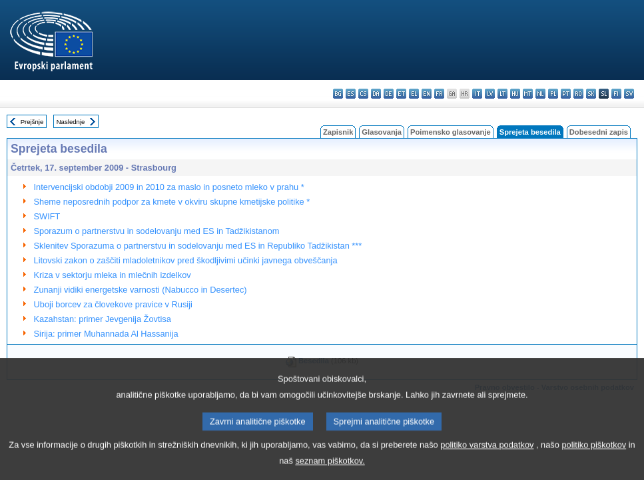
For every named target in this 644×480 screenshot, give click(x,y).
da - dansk (376, 94)
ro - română (578, 94)
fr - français (439, 94)
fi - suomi (616, 94)
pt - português (566, 94)
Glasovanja (382, 132)
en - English (427, 94)
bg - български (338, 94)
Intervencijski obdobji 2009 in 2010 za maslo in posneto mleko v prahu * (169, 187)
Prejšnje (32, 121)
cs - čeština (363, 94)
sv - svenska (629, 94)
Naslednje (71, 121)
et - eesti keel (401, 94)
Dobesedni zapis (598, 132)
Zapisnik (338, 132)
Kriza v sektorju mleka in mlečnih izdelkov (112, 275)
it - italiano (477, 94)
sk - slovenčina (591, 94)
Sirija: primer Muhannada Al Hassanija (106, 334)
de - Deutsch (389, 94)
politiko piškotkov (593, 458)
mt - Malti (528, 94)
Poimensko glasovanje (450, 132)
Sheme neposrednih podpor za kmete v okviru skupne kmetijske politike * (172, 202)
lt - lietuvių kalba (502, 94)
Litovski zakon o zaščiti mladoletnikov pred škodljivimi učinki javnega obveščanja (186, 260)
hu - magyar (515, 94)
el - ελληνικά (414, 94)
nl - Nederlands (540, 94)
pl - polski (553, 94)
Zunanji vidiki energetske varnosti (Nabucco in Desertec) (140, 290)
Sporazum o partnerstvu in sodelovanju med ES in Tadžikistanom (157, 231)
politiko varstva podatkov (486, 458)
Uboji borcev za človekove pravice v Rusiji (113, 304)
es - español (351, 94)
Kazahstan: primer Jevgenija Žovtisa (102, 319)
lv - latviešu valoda (490, 94)
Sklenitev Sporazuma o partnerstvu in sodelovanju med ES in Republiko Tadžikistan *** (198, 246)
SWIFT (47, 216)
